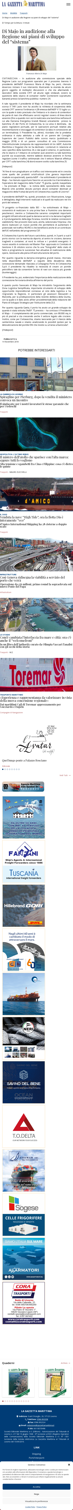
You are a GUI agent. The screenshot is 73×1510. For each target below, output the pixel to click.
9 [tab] (21, 1401)
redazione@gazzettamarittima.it (40, 1425)
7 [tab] (16, 769)
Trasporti (23, 13)
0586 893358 (42, 1419)
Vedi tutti (64, 775)
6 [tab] (14, 769)
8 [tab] (19, 769)
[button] (69, 1464)
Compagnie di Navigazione (11, 712)
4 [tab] (9, 769)
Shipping (36, 1453)
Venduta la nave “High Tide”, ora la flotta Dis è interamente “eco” (31, 518)
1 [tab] (2, 769)
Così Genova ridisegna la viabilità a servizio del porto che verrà (32, 578)
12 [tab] (28, 1401)
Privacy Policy (42, 1507)
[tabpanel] (36, 763)
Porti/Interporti (36, 1457)
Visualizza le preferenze (36, 1501)
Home (4, 13)
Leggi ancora (36, 763)
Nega (36, 1494)
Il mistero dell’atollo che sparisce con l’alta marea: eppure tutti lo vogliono (34, 458)
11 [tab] (26, 1401)
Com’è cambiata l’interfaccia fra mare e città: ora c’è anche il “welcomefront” (35, 639)
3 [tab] (7, 769)
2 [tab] (5, 769)
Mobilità (13, 13)
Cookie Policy (30, 1507)
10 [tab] (23, 1401)
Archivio (64, 1363)
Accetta (36, 1486)
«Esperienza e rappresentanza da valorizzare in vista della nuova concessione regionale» (36, 699)
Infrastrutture (5, 592)
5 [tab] (12, 769)
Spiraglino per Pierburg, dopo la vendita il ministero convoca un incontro (36, 398)
